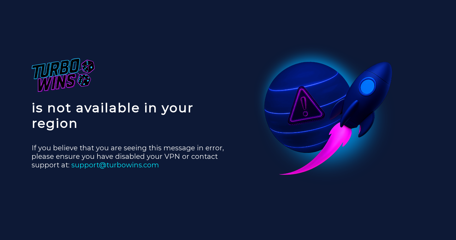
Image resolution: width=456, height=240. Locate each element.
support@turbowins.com (115, 165)
